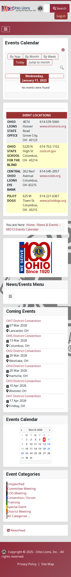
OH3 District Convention (23, 381)
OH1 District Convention (23, 396)
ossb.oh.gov (48, 151)
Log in (61, 16)
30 (26, 457)
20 (44, 448)
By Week (50, 56)
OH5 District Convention (23, 336)
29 (22, 457)
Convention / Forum (21, 498)
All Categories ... (18, 516)
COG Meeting (16, 493)
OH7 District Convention (23, 321)
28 (48, 453)
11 (35, 444)
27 (44, 453)
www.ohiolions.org (53, 126)
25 (35, 453)
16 (26, 448)
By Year (15, 56)
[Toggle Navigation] (6, 29)
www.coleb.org (50, 176)
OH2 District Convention (23, 351)
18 (35, 448)
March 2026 (35, 429)
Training (13, 502)
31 (31, 457)
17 (31, 448)
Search (59, 8)
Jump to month (39, 62)
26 (39, 453)
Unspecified (15, 484)
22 (22, 453)
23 (26, 453)
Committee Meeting (21, 489)
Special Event (16, 507)
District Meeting (19, 511)
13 (44, 444)
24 (31, 453)
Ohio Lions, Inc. (47, 552)
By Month (32, 56)
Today (20, 62)
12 (39, 444)
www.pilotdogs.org (53, 200)
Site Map (47, 564)
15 (22, 448)
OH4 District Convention (23, 366)
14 (48, 444)
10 (31, 444)
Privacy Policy (27, 564)
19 (39, 448)
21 (48, 448)
